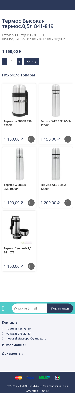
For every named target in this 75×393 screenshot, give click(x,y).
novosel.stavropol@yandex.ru (26, 338)
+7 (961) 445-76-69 (18, 329)
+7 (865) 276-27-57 (18, 333)
